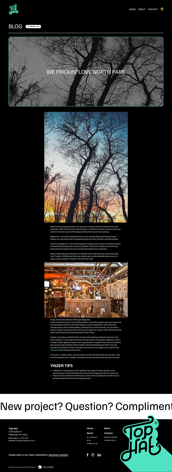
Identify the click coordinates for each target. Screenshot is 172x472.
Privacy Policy (110, 440)
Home (90, 428)
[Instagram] (99, 454)
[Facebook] (92, 454)
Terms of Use (92, 443)
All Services (92, 437)
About (142, 9)
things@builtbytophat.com (25, 440)
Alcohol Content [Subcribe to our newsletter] (58, 454)
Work (132, 9)
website (53, 350)
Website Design (110, 437)
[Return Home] (13, 9)
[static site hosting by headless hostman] (46, 467)
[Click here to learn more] (33, 26)
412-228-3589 (23, 438)
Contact (153, 9)
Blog (15, 26)
